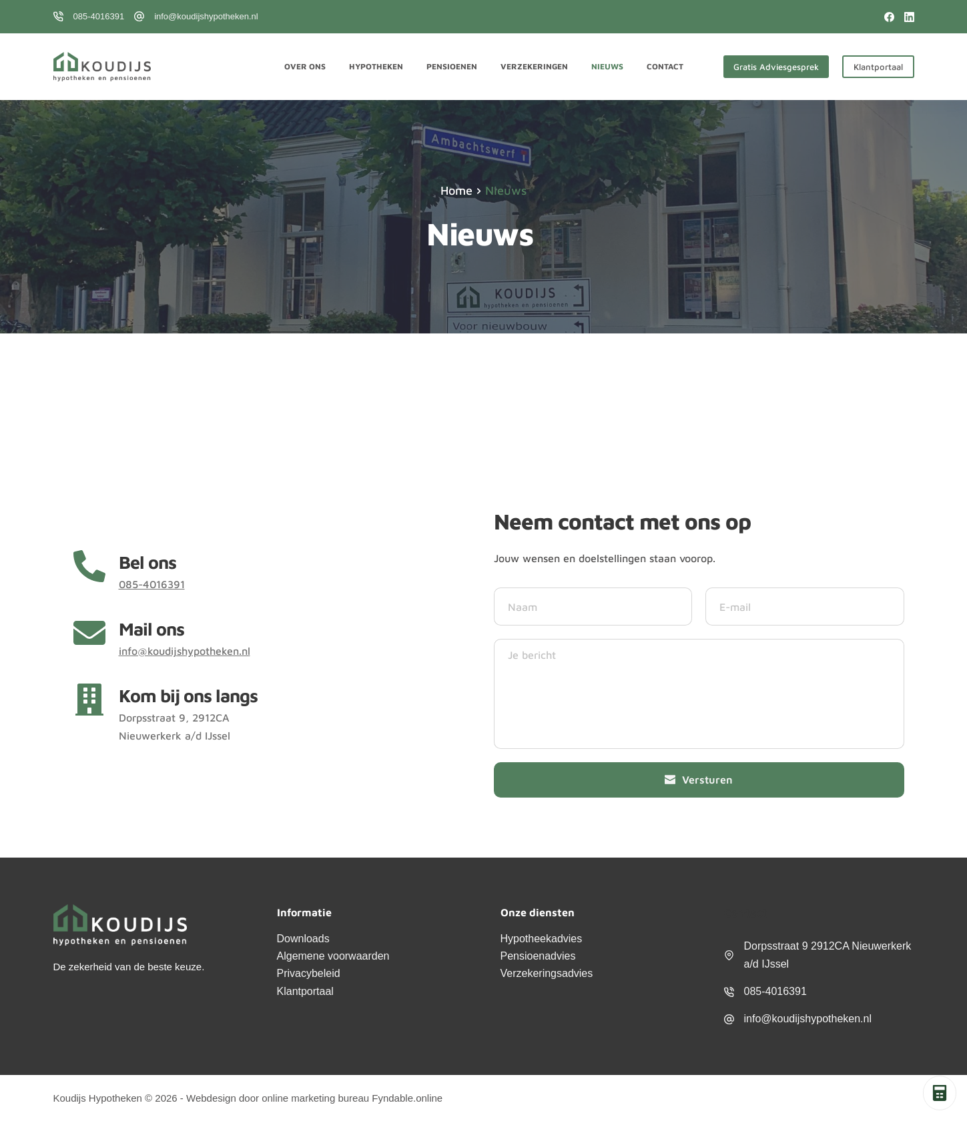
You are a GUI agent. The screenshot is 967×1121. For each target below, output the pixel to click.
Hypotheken (376, 66)
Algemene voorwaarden (333, 956)
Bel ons (147, 562)
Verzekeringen (534, 66)
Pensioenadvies (538, 956)
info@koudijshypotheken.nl (206, 16)
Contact (665, 66)
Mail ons (151, 629)
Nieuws (607, 66)
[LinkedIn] (909, 17)
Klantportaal (878, 66)
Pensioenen (451, 66)
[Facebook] (889, 17)
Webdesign (211, 1098)
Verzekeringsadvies (547, 973)
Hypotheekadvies (542, 938)
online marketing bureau (315, 1098)
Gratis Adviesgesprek (776, 66)
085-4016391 (99, 16)
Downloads (303, 938)
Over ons (305, 66)
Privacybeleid (308, 973)
